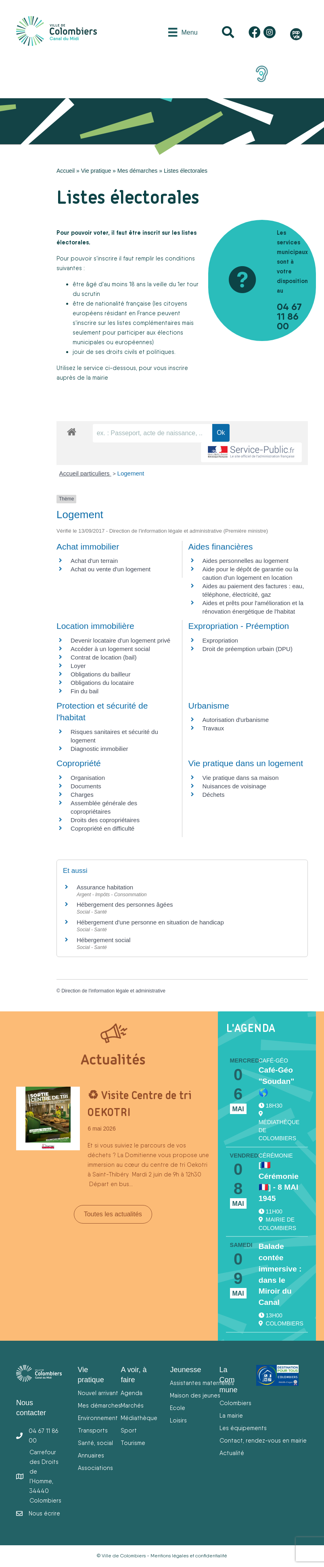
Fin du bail (84, 691)
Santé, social (95, 1442)
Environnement (98, 1417)
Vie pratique (96, 170)
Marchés (132, 1405)
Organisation (88, 777)
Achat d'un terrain (94, 560)
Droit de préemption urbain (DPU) (248, 648)
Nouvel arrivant (98, 1392)
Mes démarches (137, 170)
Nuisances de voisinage (234, 786)
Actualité (231, 1452)
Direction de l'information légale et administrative (113, 991)
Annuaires (91, 1455)
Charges (82, 794)
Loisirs (178, 1420)
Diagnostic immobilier (99, 748)
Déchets (214, 794)
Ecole (177, 1407)
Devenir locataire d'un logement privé (120, 640)
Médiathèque (139, 1417)
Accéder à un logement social (110, 648)
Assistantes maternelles (202, 1382)
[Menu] (183, 32)
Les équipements (243, 1427)
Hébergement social (103, 939)
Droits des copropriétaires (105, 820)
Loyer (78, 665)
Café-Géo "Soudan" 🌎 (277, 1081)
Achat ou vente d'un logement (111, 569)
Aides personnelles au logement (245, 560)
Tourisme (133, 1442)
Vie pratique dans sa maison (241, 777)
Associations (95, 1467)
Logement (130, 473)
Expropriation (220, 640)
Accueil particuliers (85, 473)
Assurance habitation (105, 887)
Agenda (131, 1392)
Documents (86, 786)
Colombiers (235, 1403)
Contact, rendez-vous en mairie (263, 1440)
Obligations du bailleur (100, 674)
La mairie (231, 1415)
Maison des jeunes (195, 1395)
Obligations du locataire (102, 682)
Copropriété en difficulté (102, 828)
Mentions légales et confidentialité (189, 1556)
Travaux (213, 728)
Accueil (65, 170)
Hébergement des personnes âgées (125, 904)
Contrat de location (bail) (103, 657)
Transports (93, 1430)
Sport (129, 1430)
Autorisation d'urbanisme (236, 719)
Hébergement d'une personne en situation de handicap (150, 922)
